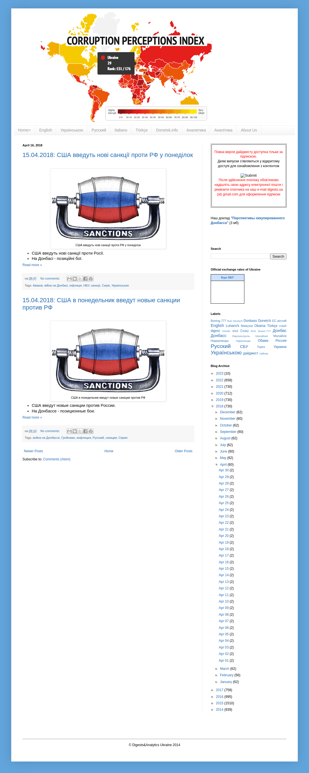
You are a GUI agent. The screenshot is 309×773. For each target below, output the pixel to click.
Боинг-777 (264, 331)
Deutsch (238, 320)
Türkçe (142, 130)
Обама (263, 341)
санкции (111, 437)
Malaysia (247, 325)
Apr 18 (224, 549)
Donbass (250, 321)
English (45, 130)
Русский (99, 130)
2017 (220, 690)
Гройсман (68, 437)
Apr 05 (224, 634)
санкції (95, 285)
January (226, 682)
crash (283, 325)
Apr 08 (224, 615)
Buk (229, 320)
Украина (280, 347)
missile (226, 331)
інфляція (75, 285)
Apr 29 (224, 477)
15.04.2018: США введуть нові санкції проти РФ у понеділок (107, 154)
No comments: (50, 278)
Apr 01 (224, 661)
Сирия (123, 437)
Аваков (38, 285)
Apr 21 (224, 529)
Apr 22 (224, 523)
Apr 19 (224, 542)
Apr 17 (224, 555)
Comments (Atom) (56, 459)
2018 (220, 406)
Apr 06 (224, 628)
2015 (220, 703)
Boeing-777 (218, 320)
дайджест (250, 353)
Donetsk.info (167, 130)
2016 (220, 697)
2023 (220, 373)
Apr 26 (224, 497)
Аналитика (196, 130)
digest (215, 331)
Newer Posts (33, 451)
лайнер (263, 353)
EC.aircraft (279, 320)
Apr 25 (224, 503)
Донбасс (218, 335)
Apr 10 (224, 601)
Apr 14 (224, 575)
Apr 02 (224, 654)
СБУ (244, 346)
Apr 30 (224, 470)
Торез (261, 347)
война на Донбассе (46, 437)
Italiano (121, 130)
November (228, 419)
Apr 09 (224, 608)
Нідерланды (243, 340)
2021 (220, 387)
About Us (249, 130)
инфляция (84, 437)
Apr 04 (224, 641)
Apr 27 (224, 490)
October (226, 425)
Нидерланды (220, 340)
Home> (24, 130)
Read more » (32, 265)
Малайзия (261, 336)
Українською (71, 130)
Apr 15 (224, 569)
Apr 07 (224, 621)
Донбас (280, 330)
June (224, 451)
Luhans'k (232, 326)
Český (244, 331)
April (224, 465)
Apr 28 (224, 483)
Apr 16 (224, 562)
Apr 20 (224, 536)
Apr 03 (224, 647)
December (228, 412)
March (225, 669)
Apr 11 (224, 595)
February (227, 675)
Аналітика (223, 130)
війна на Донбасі (56, 285)
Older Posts (183, 451)
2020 (220, 393)
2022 (220, 380)
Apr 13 (224, 582)
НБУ (86, 285)
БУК (253, 331)
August (225, 438)
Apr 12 (224, 588)
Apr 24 (224, 510)
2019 (220, 400)
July (223, 445)
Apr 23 (224, 516)
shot (235, 331)
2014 (220, 710)
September (228, 432)
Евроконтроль (241, 336)
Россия (281, 341)
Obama (260, 326)
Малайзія (280, 336)
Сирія (106, 285)
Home (108, 451)
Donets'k (264, 321)
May (223, 458)
